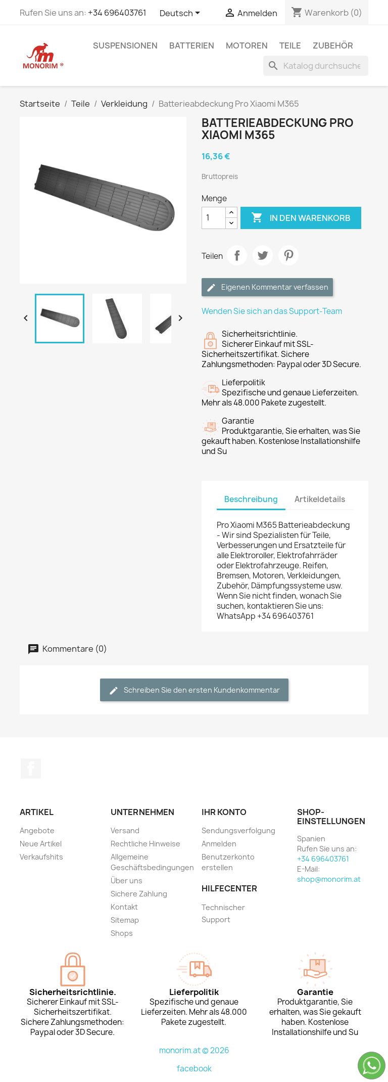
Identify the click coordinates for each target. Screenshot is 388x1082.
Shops (122, 933)
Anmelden (219, 843)
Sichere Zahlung (139, 893)
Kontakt (124, 907)
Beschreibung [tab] (251, 499)
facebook (194, 1068)
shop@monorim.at (329, 879)
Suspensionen (125, 45)
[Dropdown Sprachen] (182, 14)
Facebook (31, 768)
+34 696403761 (117, 12)
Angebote (37, 830)
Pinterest (288, 255)
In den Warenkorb (301, 217)
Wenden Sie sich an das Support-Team (272, 311)
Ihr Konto (224, 812)
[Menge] (214, 218)
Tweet (263, 255)
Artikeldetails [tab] (320, 499)
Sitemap (125, 920)
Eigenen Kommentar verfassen (267, 287)
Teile (290, 45)
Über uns (126, 880)
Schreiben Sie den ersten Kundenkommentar (194, 690)
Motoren (247, 45)
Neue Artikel (41, 843)
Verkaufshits (41, 857)
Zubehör (333, 45)
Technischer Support (223, 913)
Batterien (191, 45)
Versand (125, 830)
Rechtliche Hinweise (145, 843)
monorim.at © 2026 (194, 1050)
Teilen (237, 255)
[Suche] (315, 66)
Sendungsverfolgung (238, 830)
